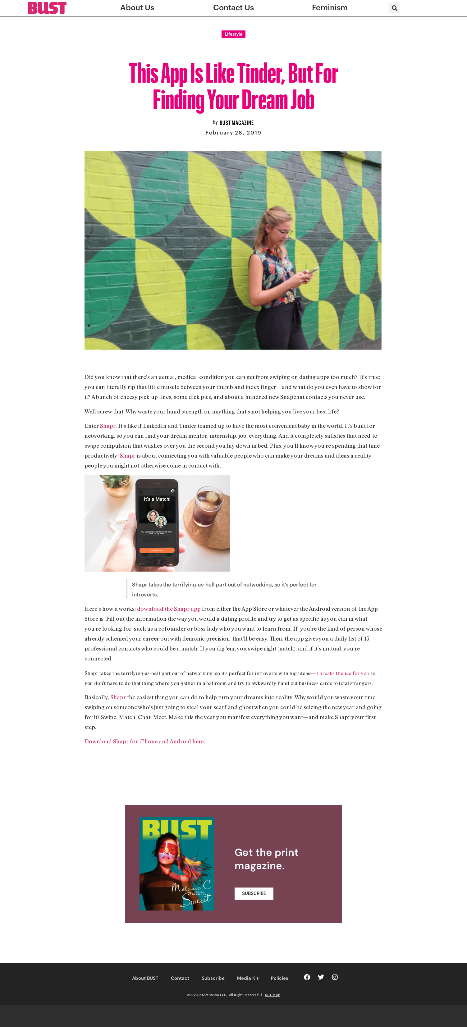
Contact (180, 978)
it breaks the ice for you (342, 673)
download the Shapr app (169, 608)
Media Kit (248, 978)
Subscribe (213, 978)
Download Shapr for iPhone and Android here (144, 741)
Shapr (108, 425)
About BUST (145, 978)
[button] (394, 8)
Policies (279, 978)
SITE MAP (272, 995)
